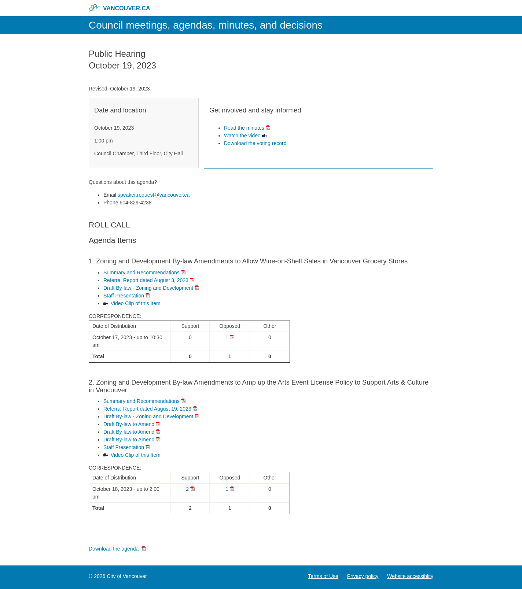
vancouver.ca (119, 8)
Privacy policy (363, 576)
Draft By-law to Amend (128, 424)
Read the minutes (244, 128)
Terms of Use (323, 576)
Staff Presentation (123, 296)
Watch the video (242, 135)
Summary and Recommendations (141, 272)
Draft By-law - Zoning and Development (148, 288)
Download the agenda (114, 549)
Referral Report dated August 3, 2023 (145, 280)
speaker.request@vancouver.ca (154, 195)
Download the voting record (255, 143)
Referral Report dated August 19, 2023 (147, 409)
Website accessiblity (410, 576)
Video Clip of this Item (136, 303)
